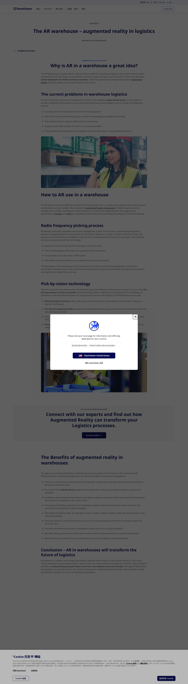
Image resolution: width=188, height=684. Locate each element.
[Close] (135, 316)
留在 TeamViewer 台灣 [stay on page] (94, 363)
